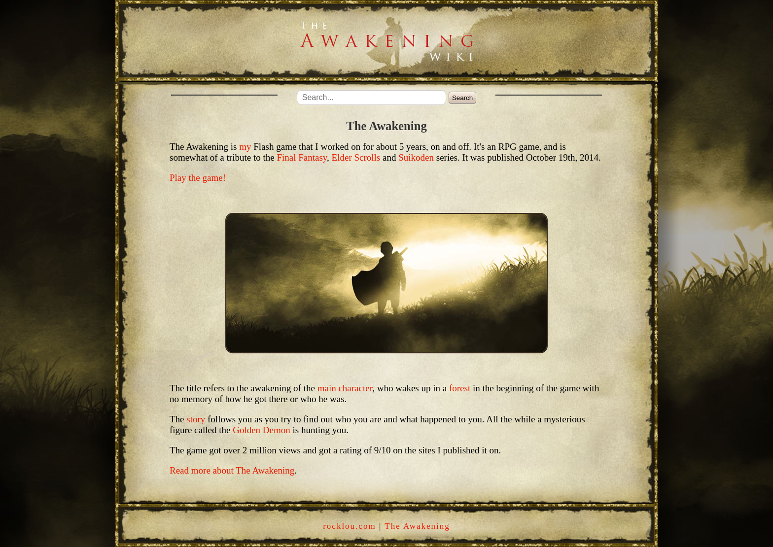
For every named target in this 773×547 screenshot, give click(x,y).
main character (345, 388)
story (195, 419)
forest (459, 388)
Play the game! (198, 177)
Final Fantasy (302, 157)
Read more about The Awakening (232, 470)
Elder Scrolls (356, 157)
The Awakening (417, 526)
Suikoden (416, 157)
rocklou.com (349, 526)
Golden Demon (261, 430)
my (245, 146)
